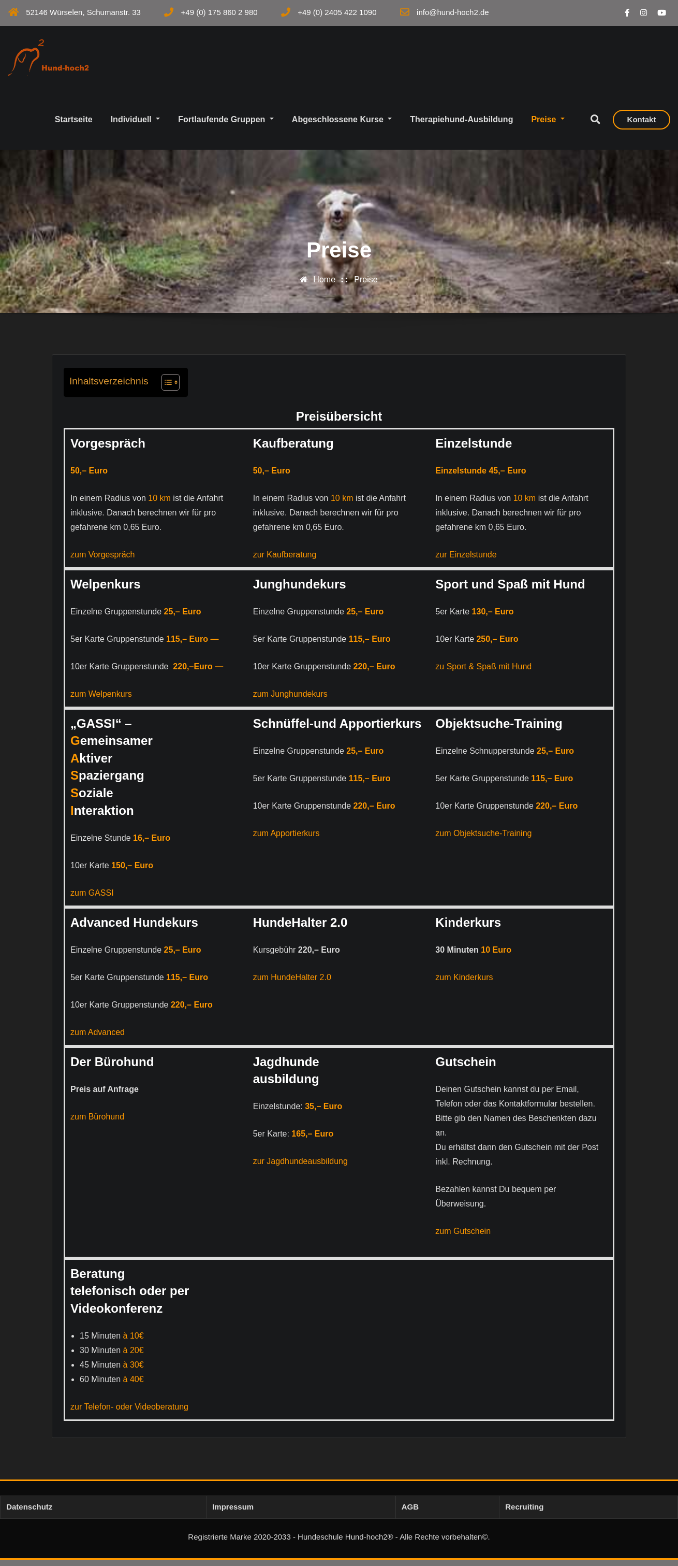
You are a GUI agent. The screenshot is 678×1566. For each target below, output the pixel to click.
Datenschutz (29, 1512)
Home (324, 285)
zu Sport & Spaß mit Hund (483, 672)
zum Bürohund (97, 1122)
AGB (410, 1512)
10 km (159, 503)
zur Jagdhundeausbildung (300, 1167)
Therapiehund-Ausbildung (461, 125)
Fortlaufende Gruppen (226, 125)
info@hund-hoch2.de (453, 12)
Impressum (233, 1512)
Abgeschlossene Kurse (342, 125)
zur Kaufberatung (285, 560)
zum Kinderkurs (464, 983)
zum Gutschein (463, 1236)
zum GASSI (92, 898)
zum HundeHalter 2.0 (292, 983)
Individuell (135, 125)
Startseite (74, 125)
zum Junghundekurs (290, 699)
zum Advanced (97, 1037)
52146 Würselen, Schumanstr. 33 (83, 12)
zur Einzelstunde (465, 560)
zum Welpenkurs (101, 699)
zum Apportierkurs (286, 839)
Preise (548, 125)
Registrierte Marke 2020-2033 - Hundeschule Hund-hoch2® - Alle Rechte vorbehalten (335, 1543)
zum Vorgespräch (102, 560)
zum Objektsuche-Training (483, 839)
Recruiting (524, 1512)
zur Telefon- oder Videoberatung (129, 1413)
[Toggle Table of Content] (165, 388)
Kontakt (641, 125)
